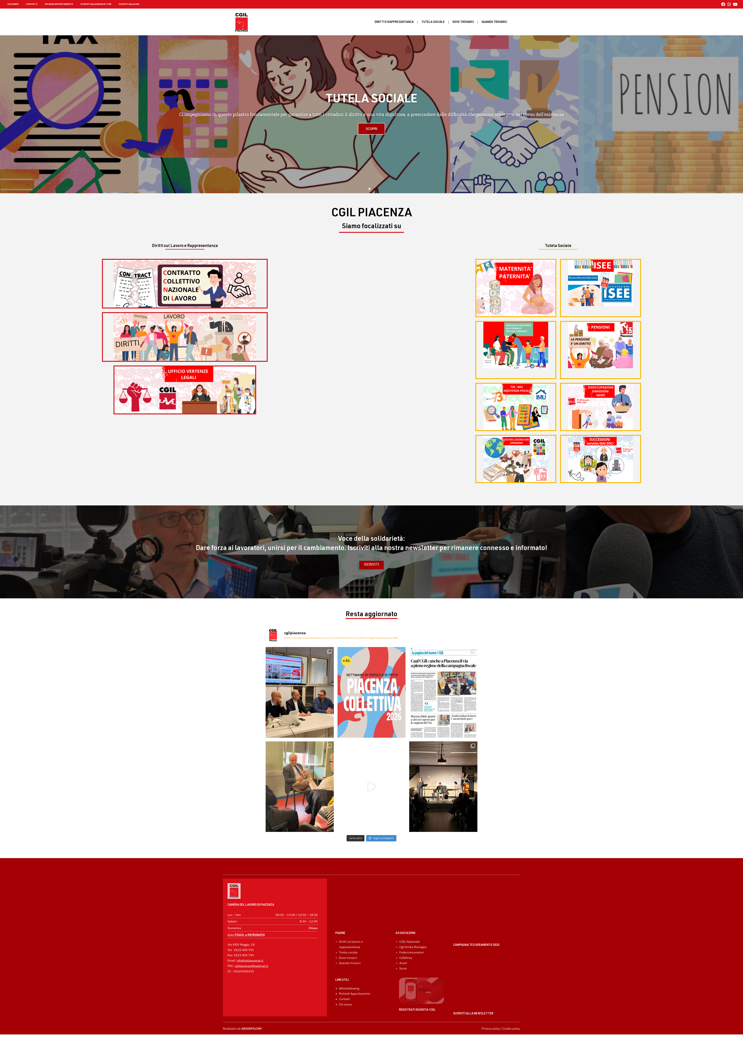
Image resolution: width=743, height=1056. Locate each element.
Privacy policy (491, 1028)
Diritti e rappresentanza (394, 22)
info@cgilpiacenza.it (250, 950)
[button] (369, 189)
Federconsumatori (411, 933)
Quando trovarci (350, 944)
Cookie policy (511, 1028)
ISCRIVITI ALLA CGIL (129, 4)
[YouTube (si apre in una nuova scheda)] (734, 4)
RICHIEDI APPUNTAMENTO (59, 4)
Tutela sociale (433, 22)
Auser (403, 944)
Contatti (344, 980)
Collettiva (405, 939)
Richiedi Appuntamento (354, 975)
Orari (246, 924)
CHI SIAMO (13, 4)
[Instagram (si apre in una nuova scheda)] (729, 4)
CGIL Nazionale (409, 922)
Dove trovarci (463, 22)
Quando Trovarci (494, 22)
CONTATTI (32, 4)
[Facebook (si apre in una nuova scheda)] (723, 4)
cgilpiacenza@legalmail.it (251, 956)
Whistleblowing (349, 969)
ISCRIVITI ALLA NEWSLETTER (95, 4)
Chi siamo (345, 985)
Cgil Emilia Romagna (412, 928)
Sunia (403, 949)
